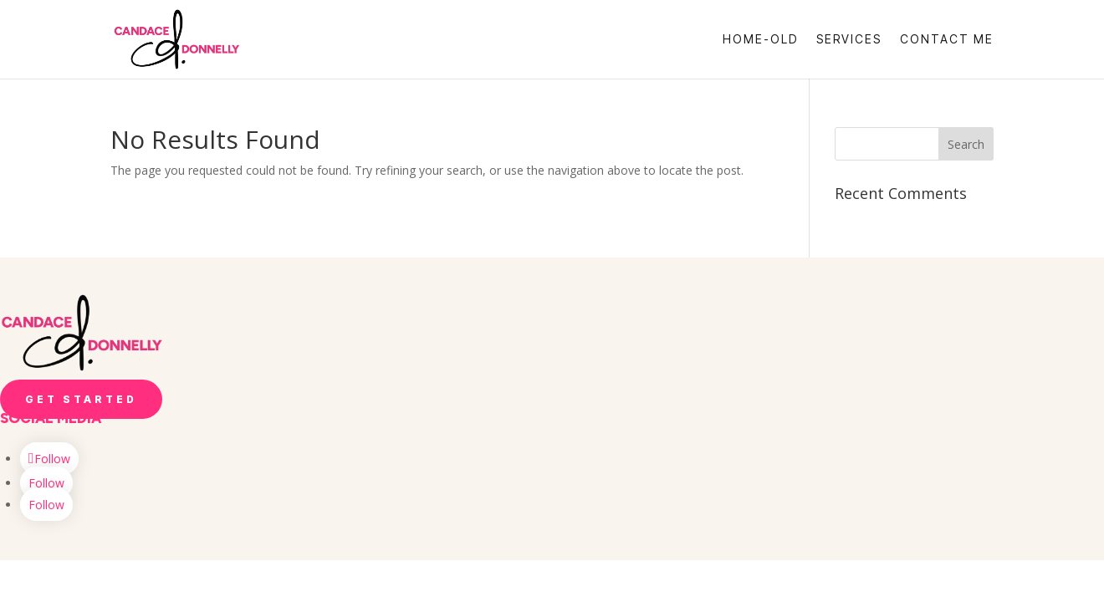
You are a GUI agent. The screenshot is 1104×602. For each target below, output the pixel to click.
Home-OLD (760, 39)
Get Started (81, 399)
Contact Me (947, 39)
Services (849, 39)
